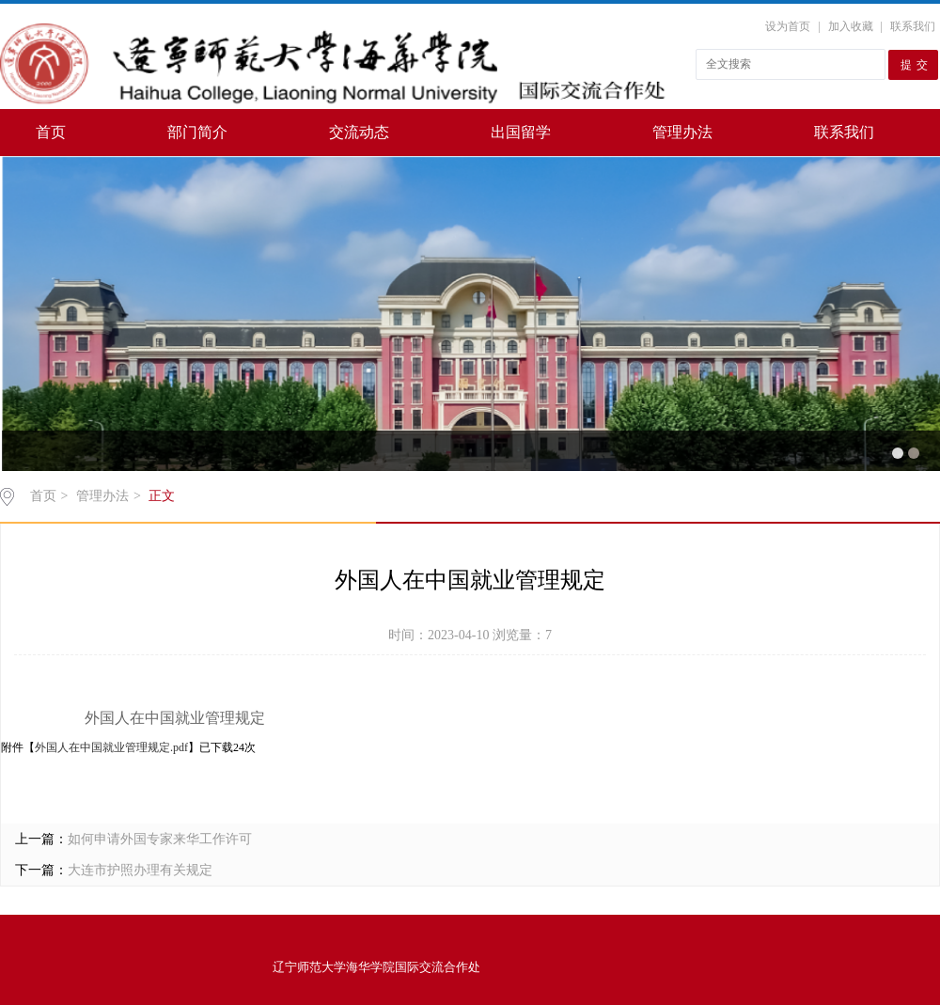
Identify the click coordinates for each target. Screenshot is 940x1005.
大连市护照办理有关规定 (140, 870)
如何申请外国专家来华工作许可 (160, 839)
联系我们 (912, 26)
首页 (51, 132)
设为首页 (787, 26)
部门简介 (197, 132)
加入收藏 (850, 26)
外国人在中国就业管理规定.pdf (111, 747)
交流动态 (359, 132)
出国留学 (521, 132)
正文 (162, 496)
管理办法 (682, 132)
